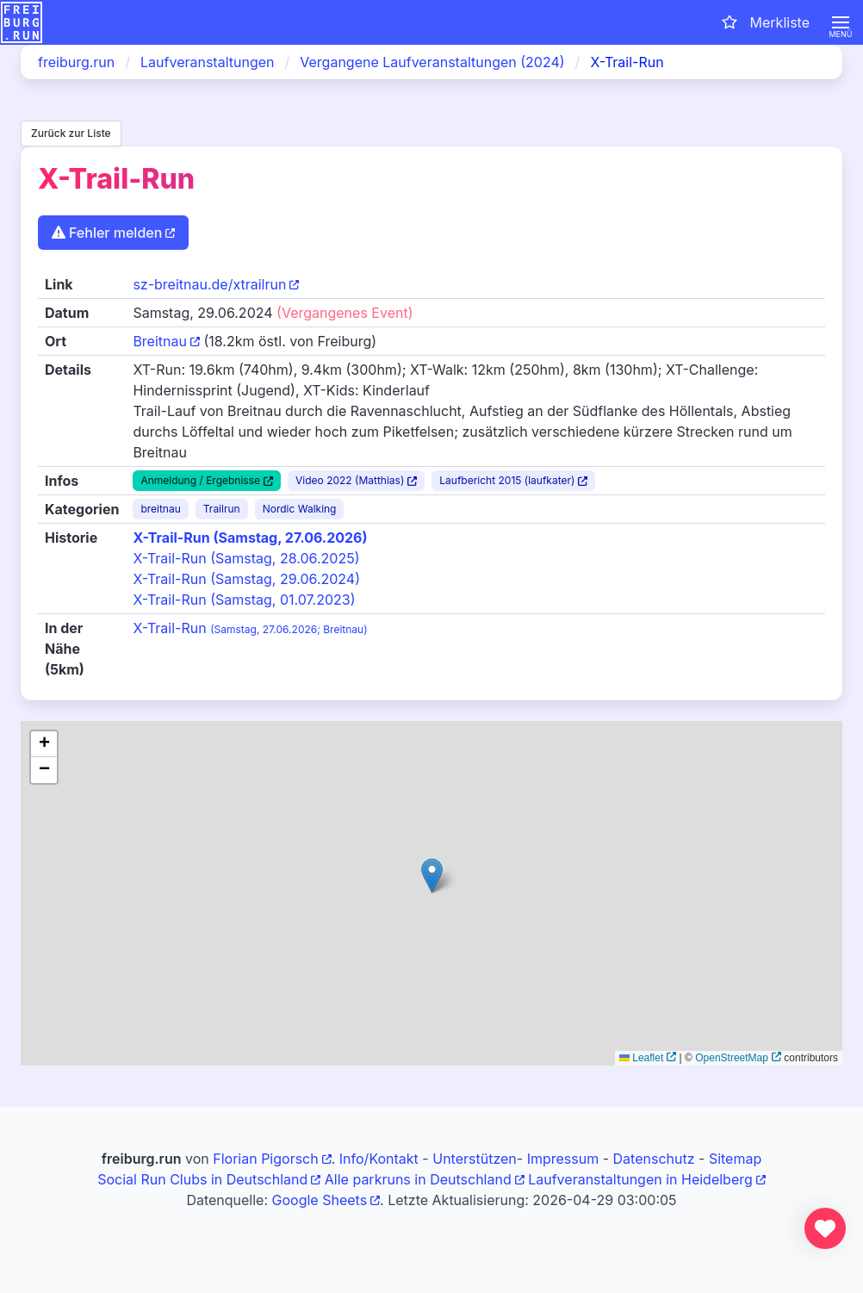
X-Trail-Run (250, 628)
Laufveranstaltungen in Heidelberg (640, 1179)
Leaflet (641, 1058)
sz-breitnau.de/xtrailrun (209, 284)
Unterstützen (474, 1158)
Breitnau (160, 341)
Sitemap (735, 1158)
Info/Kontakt (379, 1158)
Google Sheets (320, 1200)
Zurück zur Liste (71, 133)
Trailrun (221, 508)
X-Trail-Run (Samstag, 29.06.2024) (246, 578)
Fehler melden (107, 232)
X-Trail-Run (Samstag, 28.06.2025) (246, 558)
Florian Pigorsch (265, 1158)
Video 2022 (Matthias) (349, 480)
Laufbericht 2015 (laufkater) (506, 480)
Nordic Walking (300, 508)
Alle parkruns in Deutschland (418, 1179)
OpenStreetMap (731, 1058)
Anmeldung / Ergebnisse (200, 480)
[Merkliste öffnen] (764, 22)
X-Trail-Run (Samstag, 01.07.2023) (244, 599)
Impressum (563, 1158)
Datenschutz (654, 1158)
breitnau (160, 508)
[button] (840, 22)
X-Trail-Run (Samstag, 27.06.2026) (250, 537)
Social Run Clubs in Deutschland (202, 1179)
